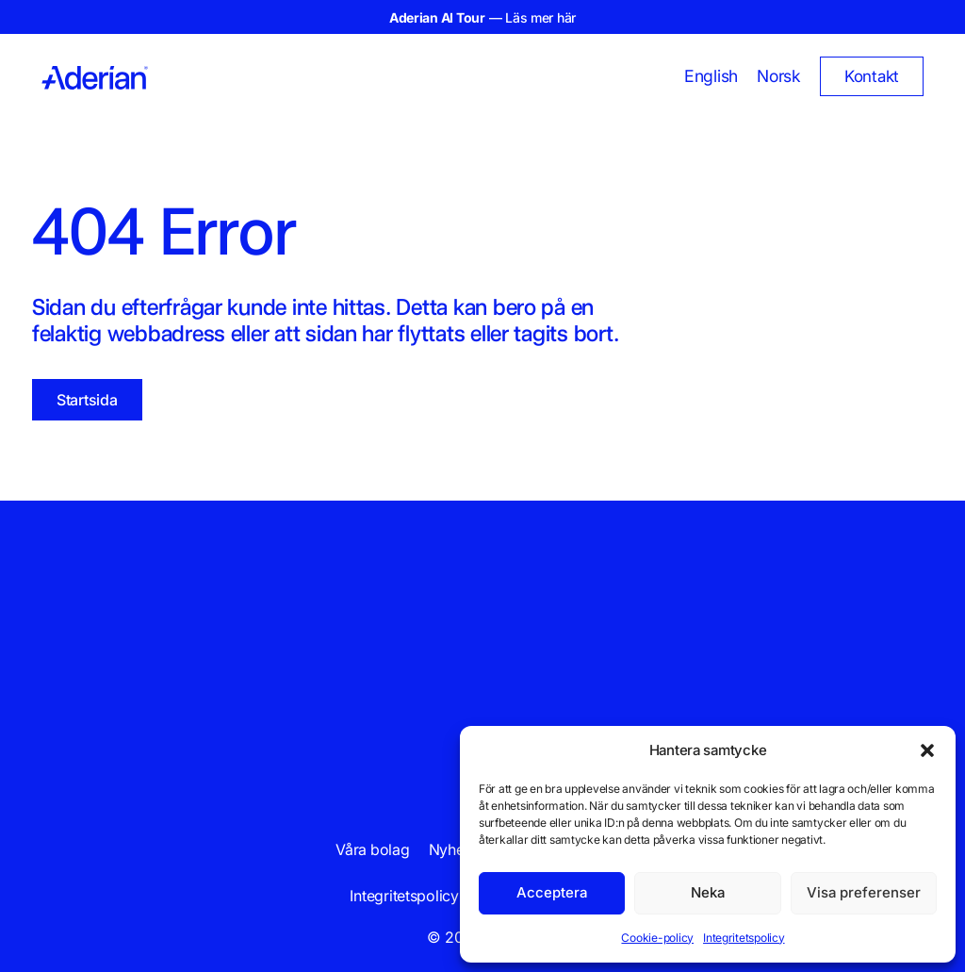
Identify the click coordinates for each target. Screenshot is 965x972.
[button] (927, 750)
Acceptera (551, 892)
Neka (708, 892)
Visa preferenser (864, 892)
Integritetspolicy (744, 938)
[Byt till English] (711, 76)
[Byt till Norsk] (778, 76)
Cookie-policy (657, 938)
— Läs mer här (482, 17)
